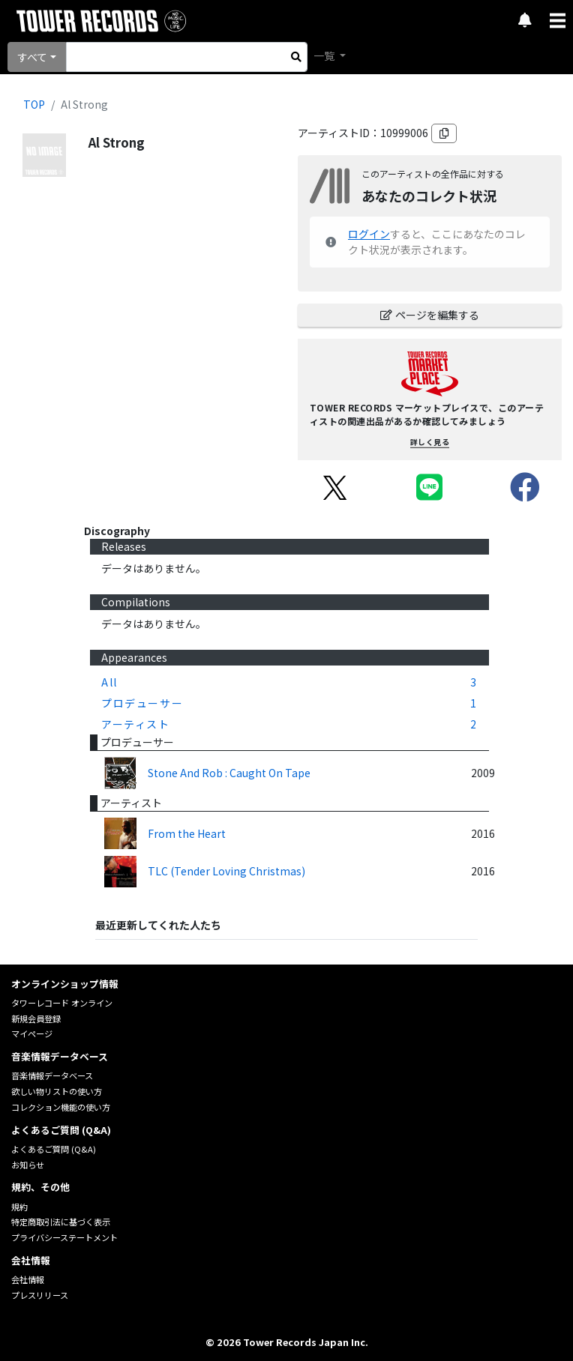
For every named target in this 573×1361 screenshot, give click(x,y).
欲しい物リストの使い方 (56, 1091)
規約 (19, 1207)
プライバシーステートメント (64, 1237)
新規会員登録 (36, 1018)
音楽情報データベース (52, 1075)
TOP (34, 104)
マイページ (31, 1033)
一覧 (325, 55)
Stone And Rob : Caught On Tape (229, 772)
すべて (32, 56)
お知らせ (27, 1165)
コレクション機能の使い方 (60, 1107)
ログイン (369, 233)
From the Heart (187, 833)
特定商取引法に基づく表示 (60, 1222)
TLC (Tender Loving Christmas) (226, 870)
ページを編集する (429, 314)
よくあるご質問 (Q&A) (53, 1149)
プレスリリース (39, 1295)
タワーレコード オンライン (61, 1003)
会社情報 (27, 1279)
